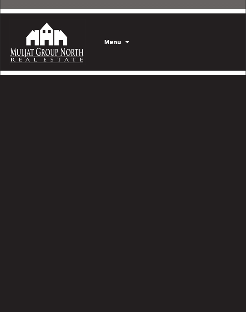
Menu (112, 41)
